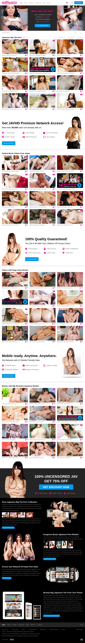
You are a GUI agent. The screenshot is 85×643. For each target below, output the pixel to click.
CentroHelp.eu (24, 633)
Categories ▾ (38, 2)
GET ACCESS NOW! (42, 25)
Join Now (78, 2)
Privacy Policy (15, 629)
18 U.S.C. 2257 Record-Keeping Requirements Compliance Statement (18, 631)
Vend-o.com (10, 633)
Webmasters (43, 629)
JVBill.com (4, 633)
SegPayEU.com (16, 633)
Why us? (33, 624)
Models (15, 624)
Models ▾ (31, 2)
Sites (44, 2)
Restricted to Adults (12, 639)
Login (81, 624)
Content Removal (32, 629)
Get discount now (56, 487)
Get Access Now (9, 143)
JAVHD (63, 629)
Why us (48, 2)
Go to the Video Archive (8, 527)
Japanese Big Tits (6, 32)
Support (39, 624)
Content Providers (54, 629)
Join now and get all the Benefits (51, 615)
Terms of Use (5, 629)
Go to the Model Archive (49, 559)
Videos (26, 2)
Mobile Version (79, 629)
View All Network (6, 578)
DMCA (23, 629)
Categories (21, 624)
